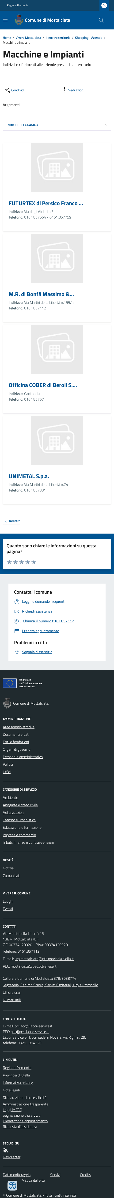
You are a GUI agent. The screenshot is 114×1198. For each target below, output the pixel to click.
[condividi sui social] (14, 90)
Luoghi (8, 901)
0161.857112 (28, 951)
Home (7, 37)
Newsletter (11, 1157)
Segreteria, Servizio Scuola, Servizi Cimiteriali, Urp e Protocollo (50, 985)
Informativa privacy (18, 1082)
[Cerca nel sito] (99, 20)
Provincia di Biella (16, 1075)
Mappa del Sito (33, 1180)
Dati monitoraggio (16, 1174)
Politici (8, 764)
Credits (85, 1174)
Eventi (8, 908)
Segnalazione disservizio (21, 1115)
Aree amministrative (18, 727)
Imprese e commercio (19, 835)
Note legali (11, 1090)
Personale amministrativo (23, 757)
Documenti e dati (16, 734)
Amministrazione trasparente (25, 1104)
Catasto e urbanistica (19, 820)
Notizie (8, 868)
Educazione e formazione (22, 827)
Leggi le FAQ (12, 1109)
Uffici (7, 772)
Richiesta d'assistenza (20, 1126)
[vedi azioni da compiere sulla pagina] (72, 90)
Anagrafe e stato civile (20, 805)
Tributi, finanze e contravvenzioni (28, 842)
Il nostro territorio (58, 37)
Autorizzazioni (13, 812)
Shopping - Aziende (88, 37)
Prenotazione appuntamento (25, 1121)
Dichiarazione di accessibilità (24, 1097)
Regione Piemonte (17, 5)
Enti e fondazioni (16, 742)
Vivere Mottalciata (28, 37)
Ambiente (10, 797)
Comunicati (11, 875)
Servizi (55, 1174)
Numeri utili (12, 1000)
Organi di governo (16, 749)
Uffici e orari (12, 992)
